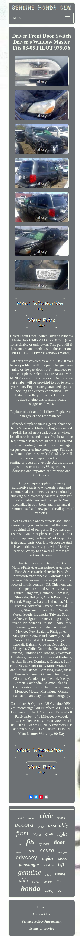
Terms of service (41, 928)
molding (49, 891)
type (20, 844)
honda (30, 888)
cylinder (44, 844)
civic (46, 815)
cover (36, 881)
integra (62, 852)
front (22, 833)
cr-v (49, 834)
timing (60, 874)
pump (31, 817)
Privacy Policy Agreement (42, 921)
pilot (60, 891)
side (23, 880)
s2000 (62, 858)
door (59, 842)
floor (60, 881)
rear (30, 850)
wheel (61, 817)
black (37, 834)
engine (47, 858)
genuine (29, 872)
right (62, 834)
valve (41, 826)
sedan (18, 853)
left (61, 864)
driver (48, 875)
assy (21, 817)
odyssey (26, 858)
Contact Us (41, 914)
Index (41, 907)
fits (30, 842)
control (48, 881)
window (49, 865)
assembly (58, 825)
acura (47, 850)
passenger (29, 864)
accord (24, 824)
